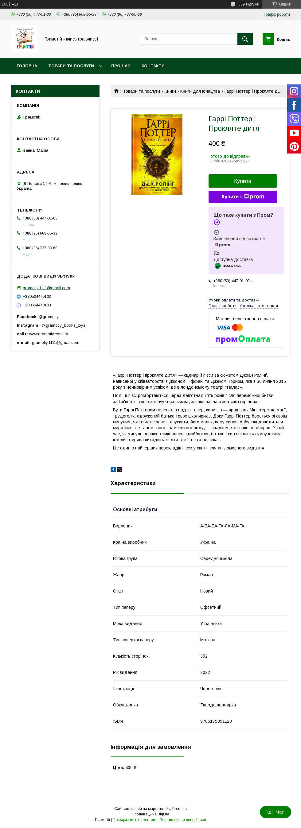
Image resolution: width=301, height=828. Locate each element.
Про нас (121, 66)
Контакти (153, 66)
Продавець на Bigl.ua (150, 814)
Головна (27, 66)
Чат (275, 812)
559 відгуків (248, 4)
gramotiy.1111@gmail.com (46, 288)
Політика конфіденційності (182, 820)
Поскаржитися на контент (135, 820)
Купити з (242, 197)
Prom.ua (179, 809)
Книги (170, 91)
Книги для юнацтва (200, 91)
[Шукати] (245, 39)
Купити (243, 181)
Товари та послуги (71, 66)
